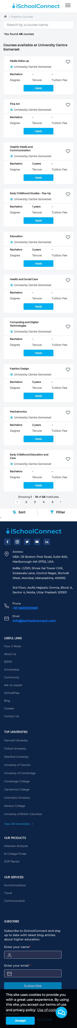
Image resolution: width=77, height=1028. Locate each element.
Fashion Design (19, 368)
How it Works (12, 646)
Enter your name (17, 947)
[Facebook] (7, 542)
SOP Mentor (12, 861)
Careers (9, 708)
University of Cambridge (20, 773)
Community (11, 677)
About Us (10, 654)
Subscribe (33, 986)
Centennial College (16, 789)
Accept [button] (20, 1020)
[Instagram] (17, 542)
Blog (7, 700)
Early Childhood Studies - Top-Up (30, 193)
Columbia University (17, 797)
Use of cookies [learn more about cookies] (49, 1010)
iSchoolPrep (12, 693)
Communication (14, 901)
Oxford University (15, 748)
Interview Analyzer (16, 846)
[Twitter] (27, 542)
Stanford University (16, 756)
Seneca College (14, 806)
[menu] (67, 5)
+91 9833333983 (25, 608)
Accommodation (15, 885)
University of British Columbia (23, 814)
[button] (61, 1012)
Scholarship (11, 669)
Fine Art (15, 103)
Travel (8, 893)
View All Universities (18, 824)
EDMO (8, 662)
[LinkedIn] (47, 542)
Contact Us (11, 716)
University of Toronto (17, 765)
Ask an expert (13, 685)
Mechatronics (18, 411)
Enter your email (17, 965)
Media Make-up (19, 60)
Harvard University (16, 740)
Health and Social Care (24, 279)
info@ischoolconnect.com (34, 621)
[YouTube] (37, 542)
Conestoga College (17, 781)
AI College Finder (15, 853)
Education (16, 236)
